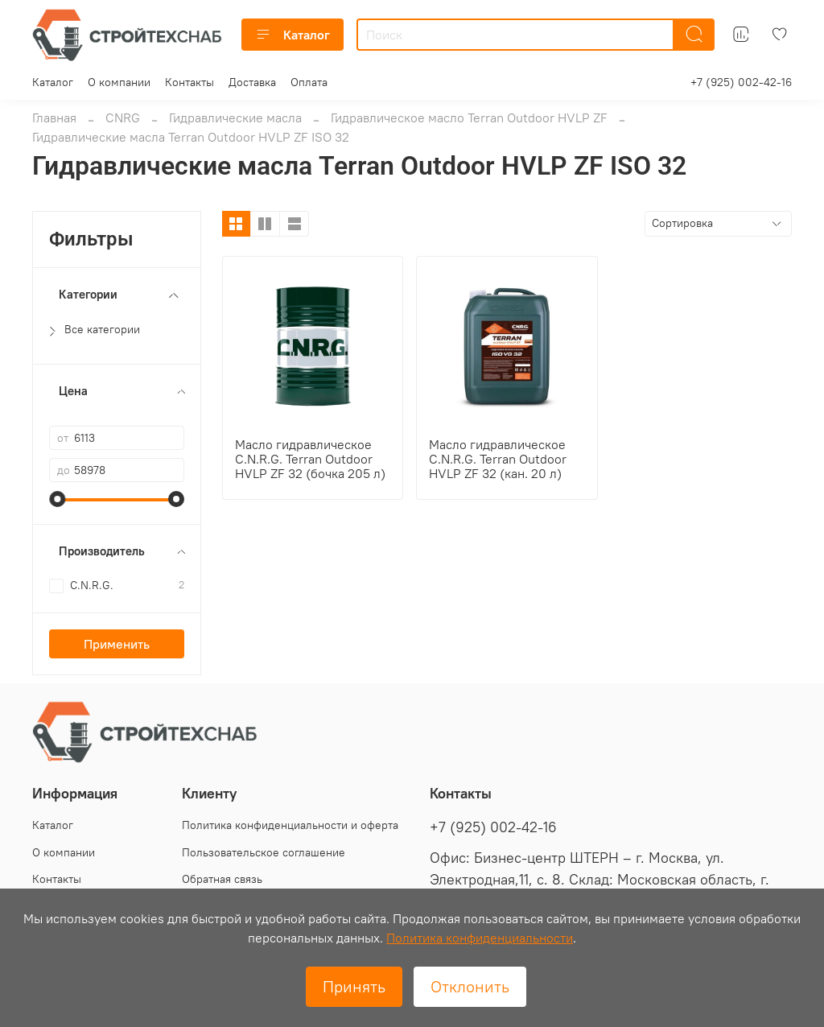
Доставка (252, 82)
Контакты (189, 82)
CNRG (122, 117)
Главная (54, 117)
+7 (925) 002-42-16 (741, 82)
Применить (117, 644)
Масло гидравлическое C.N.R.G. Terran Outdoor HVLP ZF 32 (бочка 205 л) (310, 458)
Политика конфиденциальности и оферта (290, 825)
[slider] (57, 499)
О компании (119, 82)
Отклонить (470, 986)
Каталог (292, 35)
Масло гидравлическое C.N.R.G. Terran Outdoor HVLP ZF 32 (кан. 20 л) (497, 458)
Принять (354, 986)
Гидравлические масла (235, 117)
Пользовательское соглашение (263, 852)
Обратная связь (222, 879)
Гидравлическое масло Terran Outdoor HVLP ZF (469, 117)
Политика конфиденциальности (479, 938)
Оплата (309, 82)
